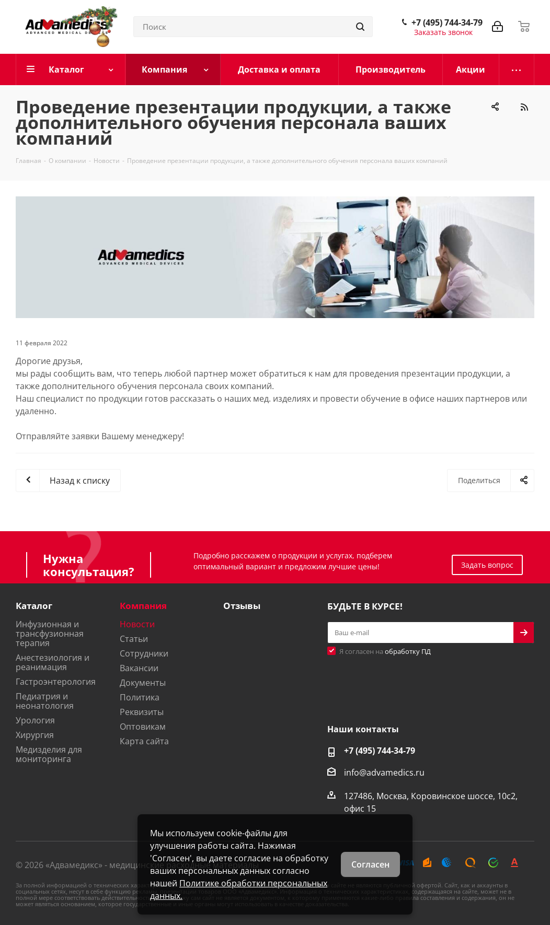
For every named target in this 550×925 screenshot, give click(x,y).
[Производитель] (391, 69)
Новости (137, 624)
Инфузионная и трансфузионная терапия (50, 633)
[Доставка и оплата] (280, 69)
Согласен (370, 864)
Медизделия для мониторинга (49, 754)
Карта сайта (144, 741)
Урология (35, 720)
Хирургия (35, 735)
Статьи (134, 639)
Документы (143, 682)
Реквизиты (142, 712)
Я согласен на (385, 651)
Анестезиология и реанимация (52, 662)
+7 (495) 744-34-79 (447, 22)
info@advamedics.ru (384, 772)
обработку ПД (408, 651)
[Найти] (360, 26)
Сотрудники (144, 653)
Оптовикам (143, 726)
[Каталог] (70, 69)
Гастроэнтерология (56, 681)
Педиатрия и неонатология (45, 700)
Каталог (34, 606)
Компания (143, 606)
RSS (523, 107)
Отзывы (241, 606)
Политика (139, 697)
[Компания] (173, 69)
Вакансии (139, 668)
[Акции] (471, 69)
